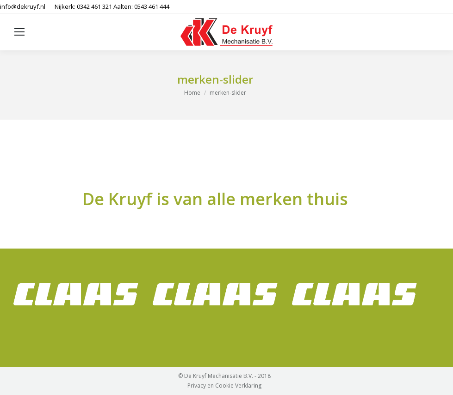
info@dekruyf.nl (22, 6)
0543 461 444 (151, 6)
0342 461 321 (94, 6)
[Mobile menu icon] (19, 31)
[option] (75, 294)
